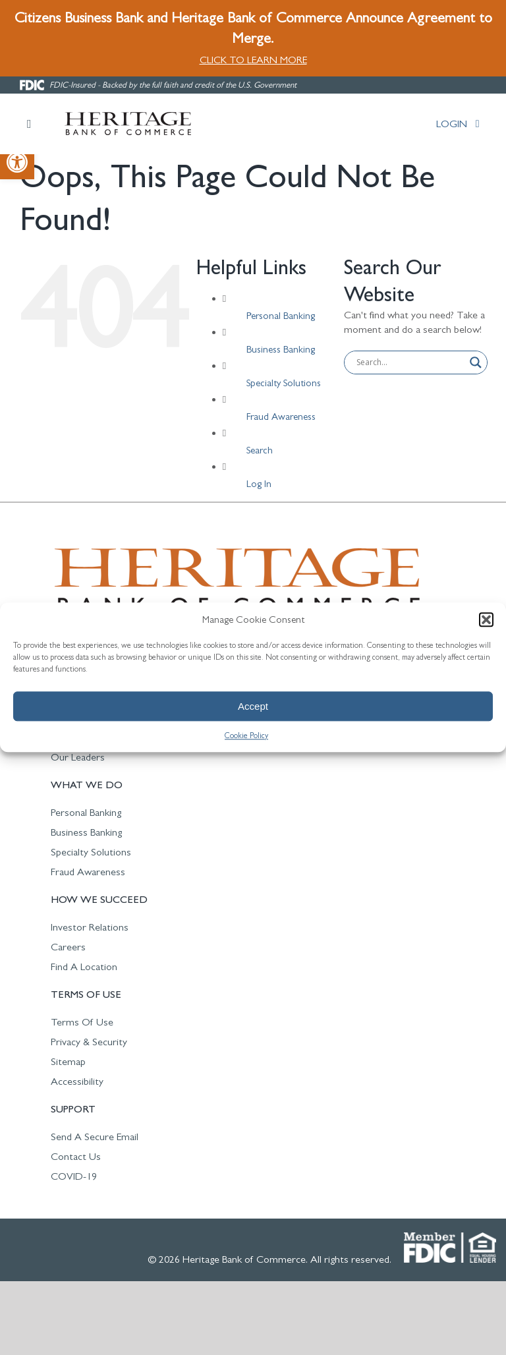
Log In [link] (258, 483)
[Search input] (409, 362)
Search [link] (259, 449)
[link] (17, 162)
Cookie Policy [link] (246, 735)
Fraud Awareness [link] (281, 416)
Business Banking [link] (280, 349)
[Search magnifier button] (475, 362)
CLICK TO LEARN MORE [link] (253, 59)
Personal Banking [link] (280, 315)
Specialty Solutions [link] (283, 382)
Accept (253, 706)
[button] (486, 619)
